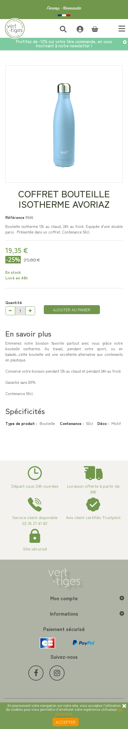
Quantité (13, 302)
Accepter (66, 722)
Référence (14, 217)
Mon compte (64, 598)
